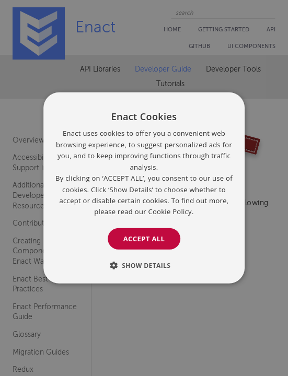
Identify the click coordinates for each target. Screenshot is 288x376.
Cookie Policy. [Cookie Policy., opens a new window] (170, 211)
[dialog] (144, 188)
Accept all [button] (144, 238)
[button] (144, 265)
